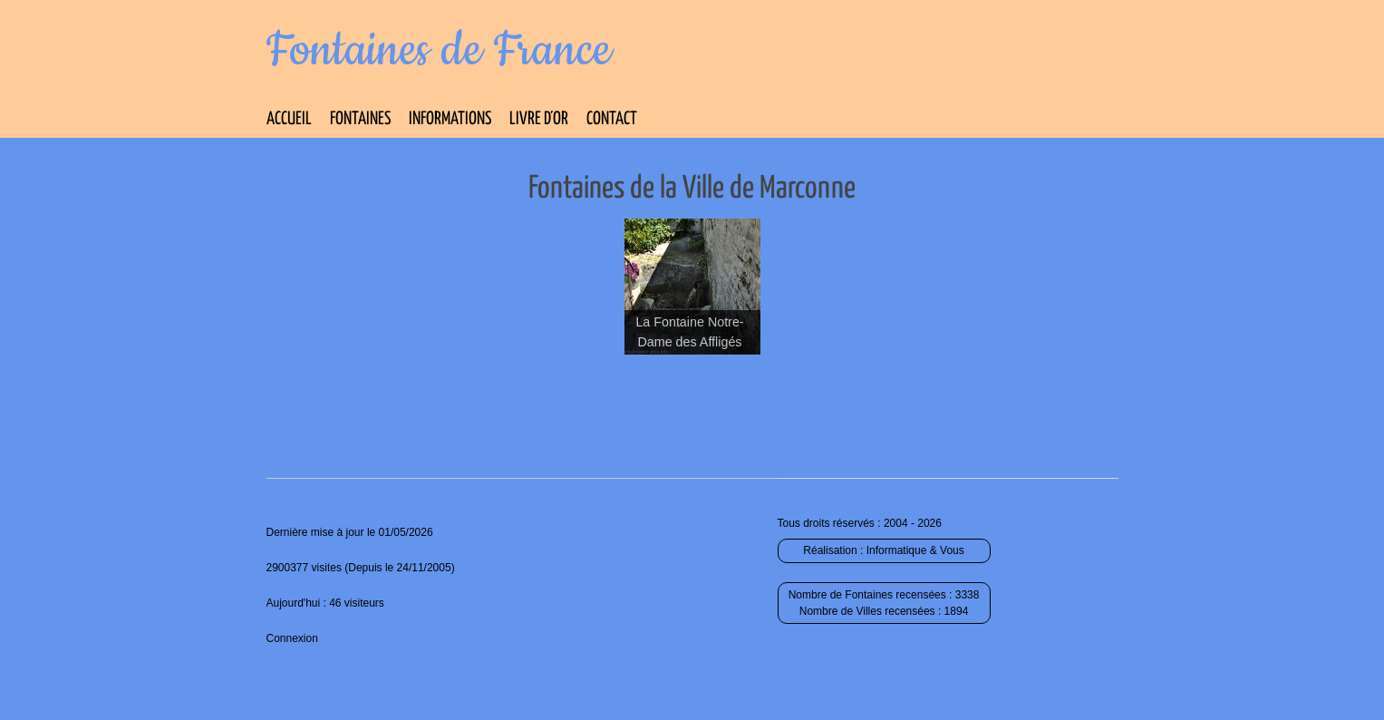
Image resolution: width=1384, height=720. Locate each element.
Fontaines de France (439, 50)
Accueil (289, 119)
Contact (611, 119)
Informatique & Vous (915, 550)
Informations (450, 119)
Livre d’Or (538, 119)
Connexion (292, 638)
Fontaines (360, 119)
